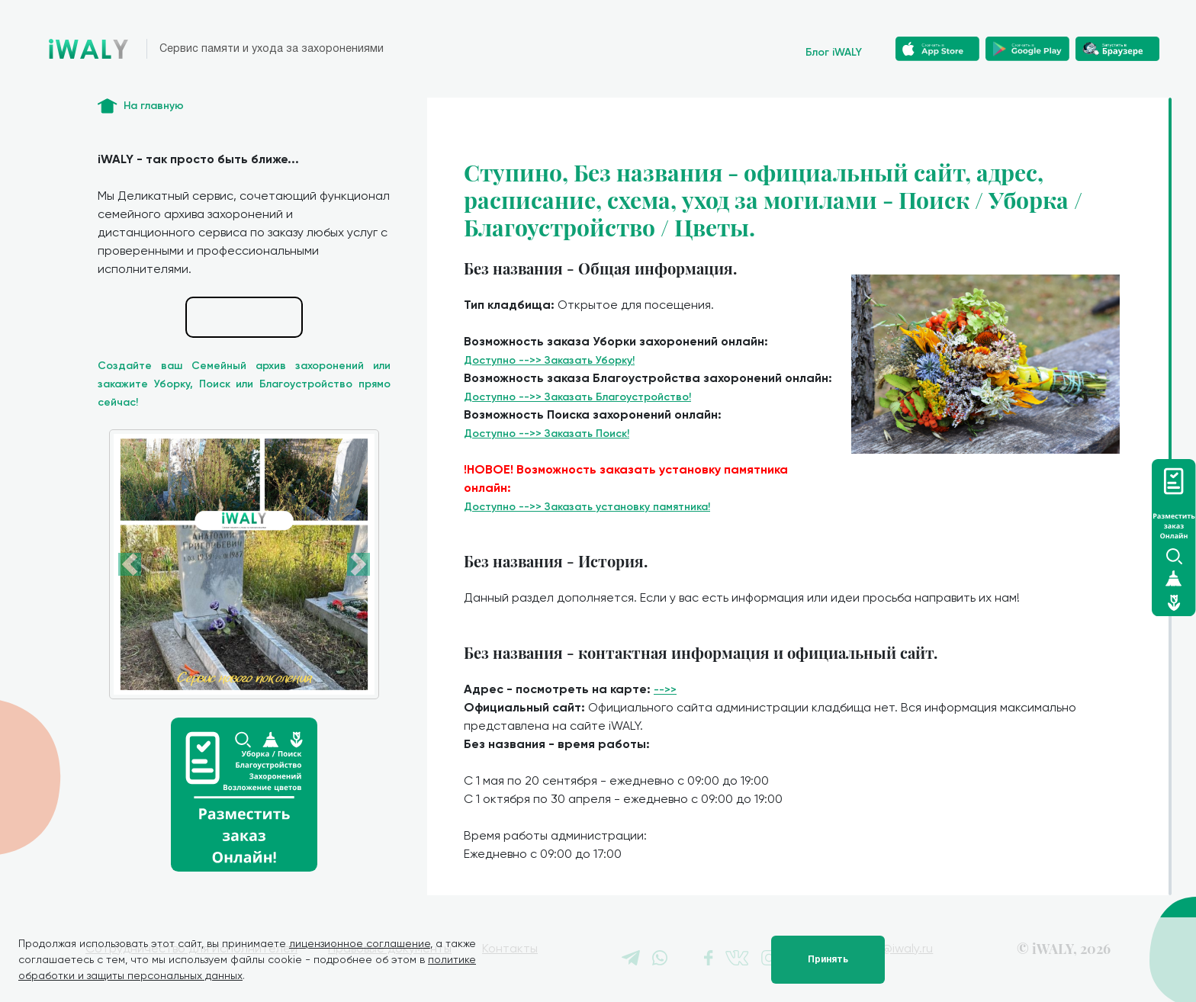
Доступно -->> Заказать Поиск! (546, 433)
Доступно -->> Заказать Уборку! (549, 360)
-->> (665, 689)
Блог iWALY (833, 52)
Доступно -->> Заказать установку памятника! (587, 506)
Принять (828, 959)
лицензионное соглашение (359, 943)
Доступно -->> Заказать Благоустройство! (577, 396)
